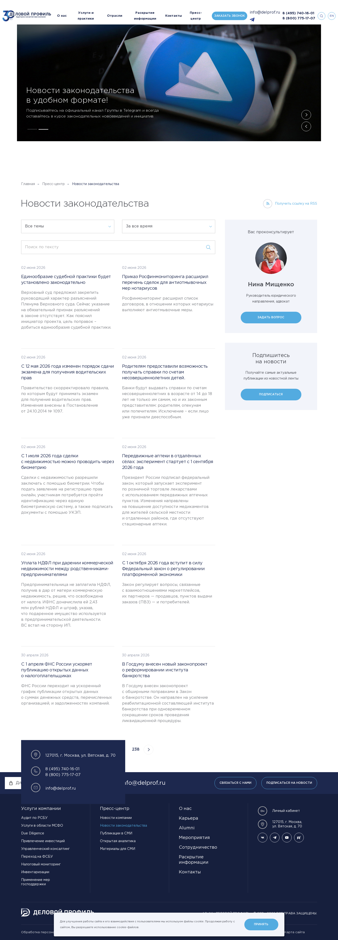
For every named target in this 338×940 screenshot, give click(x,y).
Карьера (188, 818)
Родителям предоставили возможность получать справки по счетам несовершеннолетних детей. (165, 372)
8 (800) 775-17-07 (298, 18)
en (332, 16)
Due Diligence (32, 833)
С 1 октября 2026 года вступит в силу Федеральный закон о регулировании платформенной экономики (163, 569)
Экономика (73, 69)
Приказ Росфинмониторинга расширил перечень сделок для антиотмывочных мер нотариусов (165, 282)
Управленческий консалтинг (45, 848)
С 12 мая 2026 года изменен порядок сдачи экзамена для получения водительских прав (67, 372)
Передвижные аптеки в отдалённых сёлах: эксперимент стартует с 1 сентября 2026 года (167, 462)
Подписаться (271, 394)
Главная (28, 184)
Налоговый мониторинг (41, 864)
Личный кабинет (279, 811)
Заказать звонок (229, 16)
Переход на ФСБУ (37, 856)
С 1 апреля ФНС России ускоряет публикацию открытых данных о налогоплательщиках (56, 670)
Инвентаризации (35, 872)
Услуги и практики (86, 16)
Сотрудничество (198, 847)
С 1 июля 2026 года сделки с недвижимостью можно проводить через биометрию (67, 462)
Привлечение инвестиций (43, 841)
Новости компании (116, 817)
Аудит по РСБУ (34, 817)
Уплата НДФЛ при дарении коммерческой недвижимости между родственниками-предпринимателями (67, 569)
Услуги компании (41, 809)
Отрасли (114, 16)
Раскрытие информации (145, 16)
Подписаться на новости (289, 783)
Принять (261, 924)
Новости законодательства (123, 825)
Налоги (35, 69)
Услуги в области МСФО (42, 825)
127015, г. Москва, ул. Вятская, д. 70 (280, 824)
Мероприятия (194, 838)
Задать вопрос (270, 317)
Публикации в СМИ (116, 833)
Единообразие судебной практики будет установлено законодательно (66, 280)
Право (53, 69)
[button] (32, 129)
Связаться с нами (235, 783)
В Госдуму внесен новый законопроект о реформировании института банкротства (164, 670)
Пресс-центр (196, 16)
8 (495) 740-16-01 (298, 13)
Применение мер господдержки (35, 882)
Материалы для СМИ (117, 848)
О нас (62, 16)
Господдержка (99, 69)
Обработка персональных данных (49, 932)
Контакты (173, 16)
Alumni (187, 828)
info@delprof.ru (265, 12)
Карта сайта (294, 932)
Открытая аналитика (118, 841)
